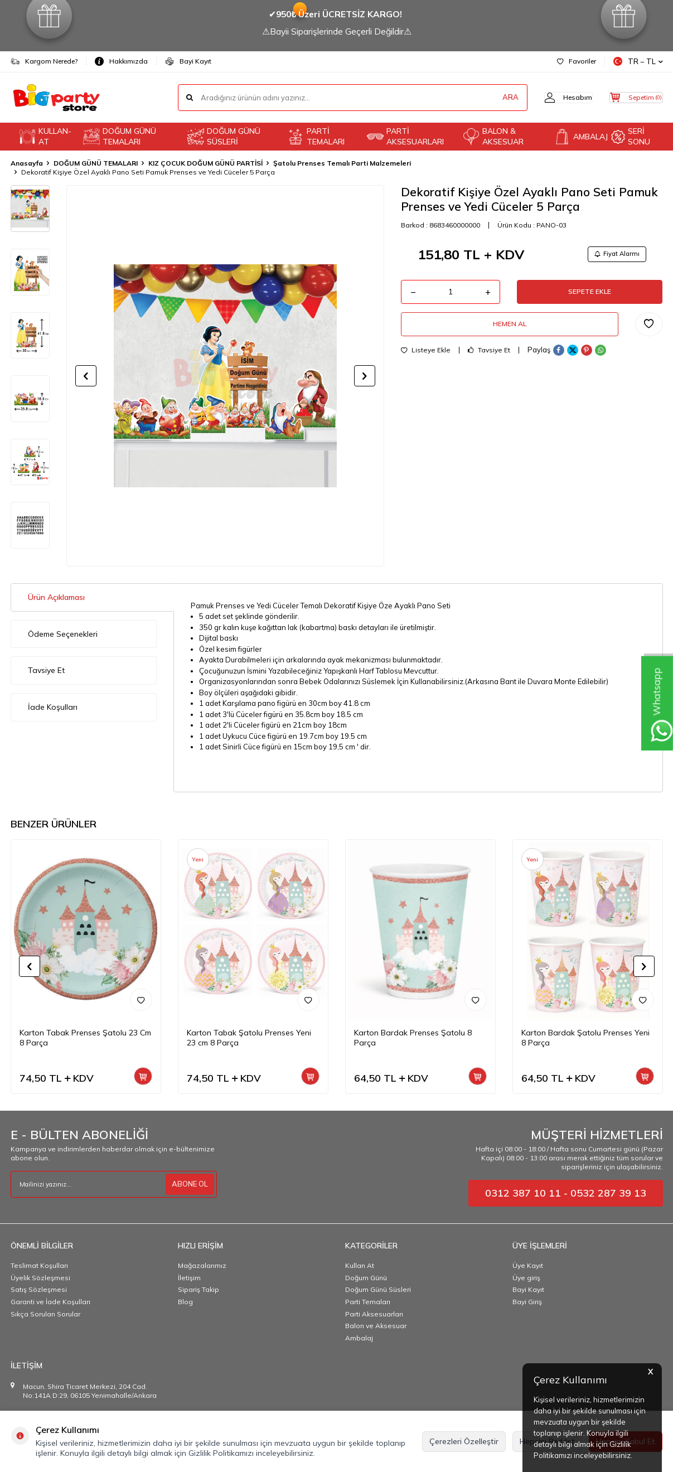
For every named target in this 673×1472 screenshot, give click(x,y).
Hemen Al (510, 332)
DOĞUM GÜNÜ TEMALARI (119, 136)
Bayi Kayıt (188, 61)
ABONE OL (188, 1184)
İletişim (189, 1278)
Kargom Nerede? (44, 61)
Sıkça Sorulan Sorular (45, 1314)
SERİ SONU (630, 136)
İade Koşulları (53, 707)
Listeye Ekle (426, 360)
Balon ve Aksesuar (375, 1325)
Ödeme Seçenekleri (63, 634)
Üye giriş (526, 1278)
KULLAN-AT (45, 136)
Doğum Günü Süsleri (378, 1289)
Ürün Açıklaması (56, 597)
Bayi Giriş (527, 1301)
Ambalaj (359, 1338)
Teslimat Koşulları (39, 1265)
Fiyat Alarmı (613, 255)
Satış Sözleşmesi (39, 1289)
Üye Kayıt (527, 1265)
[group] (225, 376)
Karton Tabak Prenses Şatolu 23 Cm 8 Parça (85, 1038)
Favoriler (576, 61)
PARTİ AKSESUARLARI (405, 136)
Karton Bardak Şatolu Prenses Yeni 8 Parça (585, 1038)
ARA (489, 98)
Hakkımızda (121, 61)
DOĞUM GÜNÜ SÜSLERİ (223, 136)
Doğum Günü (366, 1278)
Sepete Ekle (589, 296)
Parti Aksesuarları (374, 1314)
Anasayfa (27, 163)
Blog (185, 1301)
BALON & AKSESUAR (493, 136)
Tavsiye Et (489, 360)
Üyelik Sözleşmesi (40, 1278)
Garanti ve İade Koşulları (50, 1301)
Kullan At (359, 1265)
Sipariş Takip (198, 1289)
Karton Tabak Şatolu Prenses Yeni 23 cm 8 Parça (249, 1038)
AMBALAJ (578, 136)
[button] (85, 375)
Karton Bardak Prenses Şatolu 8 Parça (413, 1038)
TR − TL (638, 61)
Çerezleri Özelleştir (463, 1441)
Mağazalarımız (202, 1265)
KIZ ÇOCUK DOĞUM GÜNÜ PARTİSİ (205, 163)
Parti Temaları (367, 1301)
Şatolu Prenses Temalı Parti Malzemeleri (342, 163)
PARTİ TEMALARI (316, 136)
